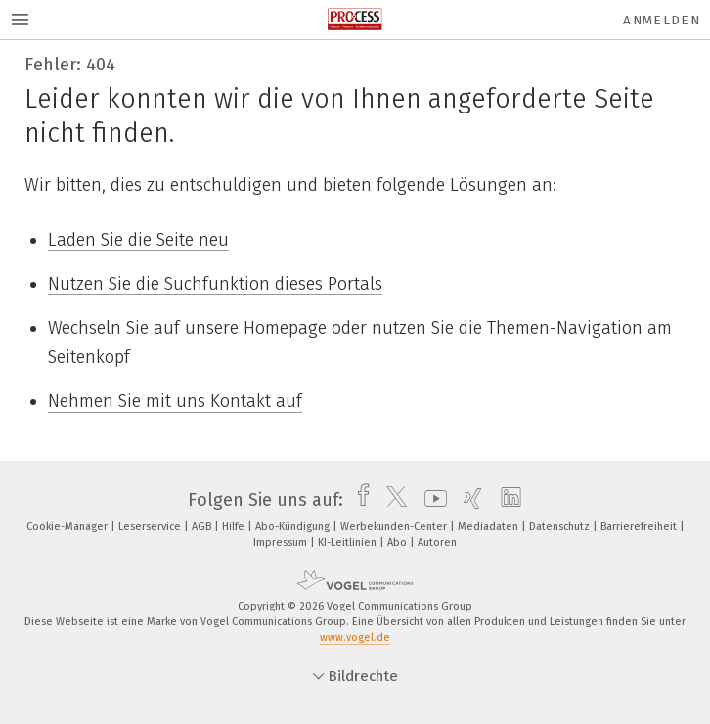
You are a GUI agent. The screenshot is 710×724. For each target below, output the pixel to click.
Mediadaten (489, 526)
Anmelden (661, 20)
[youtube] (431, 500)
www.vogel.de (355, 637)
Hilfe (234, 526)
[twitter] (392, 500)
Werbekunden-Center (395, 526)
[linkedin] (506, 500)
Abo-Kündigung (294, 526)
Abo (398, 542)
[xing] (468, 500)
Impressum (281, 542)
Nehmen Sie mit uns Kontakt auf (175, 401)
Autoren (437, 542)
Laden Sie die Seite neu (138, 239)
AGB (203, 526)
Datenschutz (561, 526)
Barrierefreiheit (640, 526)
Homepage (285, 328)
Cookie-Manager (68, 526)
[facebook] (358, 500)
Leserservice (151, 526)
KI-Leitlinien (348, 542)
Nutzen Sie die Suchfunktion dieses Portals (215, 283)
